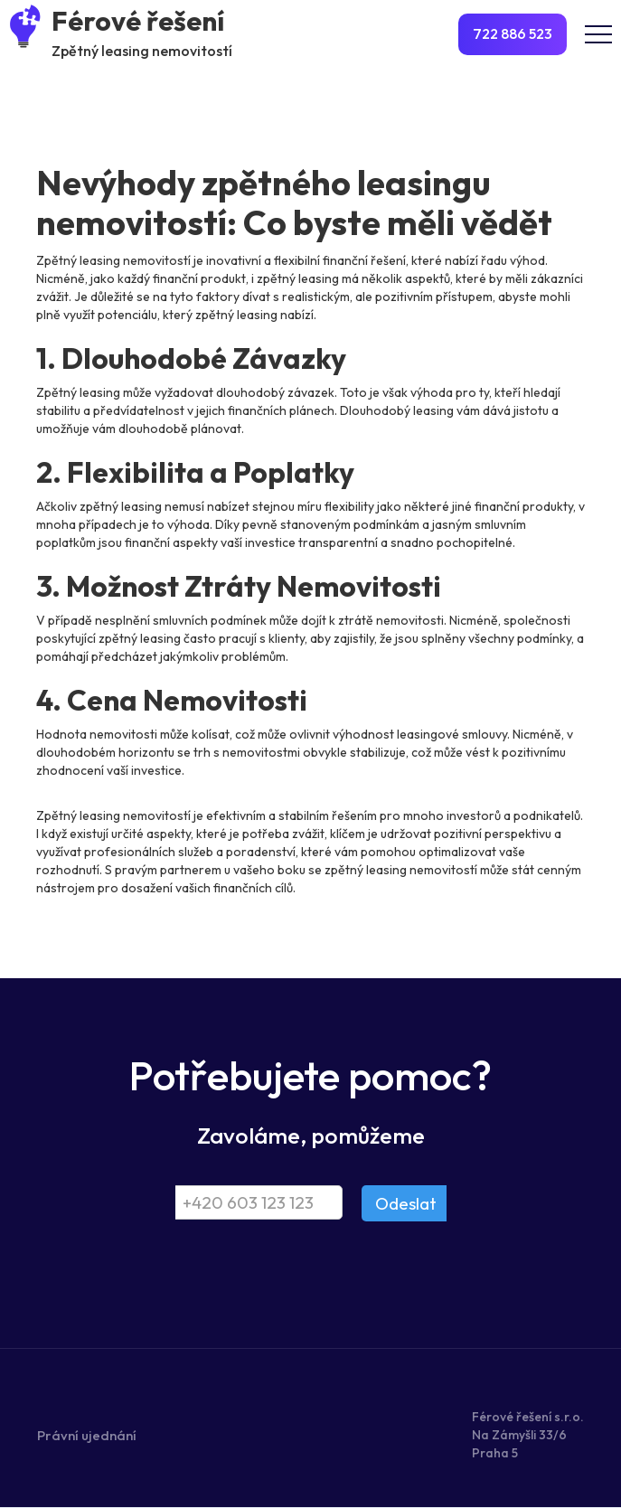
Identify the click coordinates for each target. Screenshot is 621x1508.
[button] (598, 34)
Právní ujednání (86, 1435)
